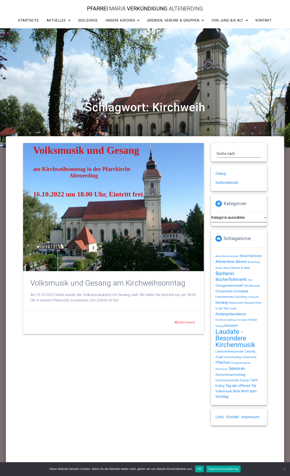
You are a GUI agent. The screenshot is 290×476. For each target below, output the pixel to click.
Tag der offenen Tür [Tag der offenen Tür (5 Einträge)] (240, 386)
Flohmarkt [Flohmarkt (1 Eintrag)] (253, 297)
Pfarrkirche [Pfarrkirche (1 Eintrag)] (221, 369)
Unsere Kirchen (120, 20)
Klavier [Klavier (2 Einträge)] (253, 319)
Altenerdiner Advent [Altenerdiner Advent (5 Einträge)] (231, 262)
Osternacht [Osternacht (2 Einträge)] (249, 357)
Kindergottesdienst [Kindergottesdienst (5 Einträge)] (230, 314)
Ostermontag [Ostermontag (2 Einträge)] (232, 357)
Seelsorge (88, 20)
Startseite (28, 20)
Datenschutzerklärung (223, 469)
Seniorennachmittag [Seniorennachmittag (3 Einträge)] (230, 374)
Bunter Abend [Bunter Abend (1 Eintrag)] (222, 268)
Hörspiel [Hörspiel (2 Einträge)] (248, 302)
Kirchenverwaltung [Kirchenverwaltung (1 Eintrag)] (225, 319)
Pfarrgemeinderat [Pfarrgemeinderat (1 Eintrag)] (240, 363)
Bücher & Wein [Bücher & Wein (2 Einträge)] (240, 268)
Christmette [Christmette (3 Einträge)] (224, 291)
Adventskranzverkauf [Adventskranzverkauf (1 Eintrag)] (227, 256)
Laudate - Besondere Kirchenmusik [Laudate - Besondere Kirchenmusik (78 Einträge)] (235, 338)
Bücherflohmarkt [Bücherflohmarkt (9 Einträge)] (231, 279)
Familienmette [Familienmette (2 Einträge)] (224, 297)
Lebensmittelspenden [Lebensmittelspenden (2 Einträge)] (229, 351)
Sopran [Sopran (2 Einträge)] (244, 380)
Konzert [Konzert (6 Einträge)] (231, 325)
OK (199, 469)
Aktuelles (56, 20)
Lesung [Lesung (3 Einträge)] (250, 351)
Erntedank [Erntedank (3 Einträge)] (241, 291)
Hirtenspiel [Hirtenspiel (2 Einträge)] (235, 302)
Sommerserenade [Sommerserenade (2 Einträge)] (227, 380)
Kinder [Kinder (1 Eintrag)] (233, 308)
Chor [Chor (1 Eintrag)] (250, 280)
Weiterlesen (184, 322)
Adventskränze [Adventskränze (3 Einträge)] (251, 256)
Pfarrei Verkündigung (145, 8)
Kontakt (264, 20)
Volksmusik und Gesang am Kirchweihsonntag (107, 283)
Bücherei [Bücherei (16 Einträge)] (224, 273)
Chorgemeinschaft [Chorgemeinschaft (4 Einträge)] (229, 286)
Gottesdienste (226, 182)
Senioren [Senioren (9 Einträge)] (237, 368)
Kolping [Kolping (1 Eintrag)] (219, 326)
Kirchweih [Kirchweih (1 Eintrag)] (242, 319)
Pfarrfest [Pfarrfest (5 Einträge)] (222, 362)
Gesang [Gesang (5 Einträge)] (221, 302)
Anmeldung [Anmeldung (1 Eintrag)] (254, 262)
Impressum (250, 417)
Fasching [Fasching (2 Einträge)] (241, 297)
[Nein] (284, 469)
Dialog (220, 173)
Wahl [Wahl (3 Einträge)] (236, 391)
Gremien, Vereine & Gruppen (173, 20)
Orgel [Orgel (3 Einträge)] (219, 357)
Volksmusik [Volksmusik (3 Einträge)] (223, 391)
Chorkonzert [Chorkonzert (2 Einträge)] (252, 285)
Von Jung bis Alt (227, 20)
